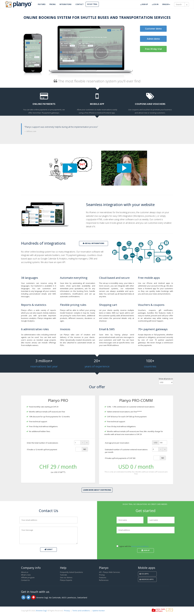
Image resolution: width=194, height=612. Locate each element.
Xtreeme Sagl (41, 610)
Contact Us (25, 580)
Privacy (67, 610)
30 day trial (92, 4)
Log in (155, 4)
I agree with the (133, 546)
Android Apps (146, 579)
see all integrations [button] (93, 243)
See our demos (66, 577)
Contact (79, 4)
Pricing (52, 4)
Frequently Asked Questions (71, 572)
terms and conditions (140, 546)
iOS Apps (144, 574)
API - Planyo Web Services (109, 572)
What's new (26, 575)
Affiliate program (28, 577)
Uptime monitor (98, 610)
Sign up (144, 4)
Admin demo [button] (153, 38)
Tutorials (63, 575)
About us (24, 572)
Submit (48, 549)
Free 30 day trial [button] (153, 48)
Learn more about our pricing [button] (97, 490)
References (104, 580)
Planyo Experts (66, 580)
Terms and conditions (81, 610)
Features (41, 4)
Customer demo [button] (153, 28)
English (166, 4)
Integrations (65, 4)
